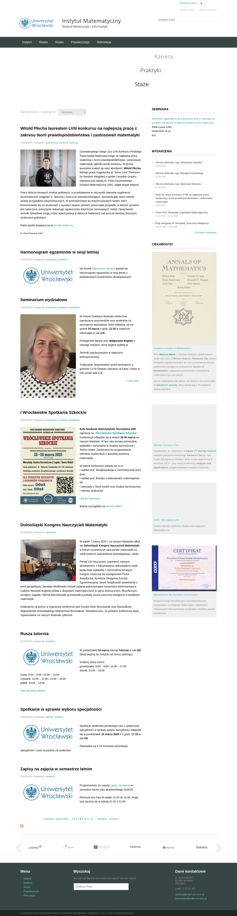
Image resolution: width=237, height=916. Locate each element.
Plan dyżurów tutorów (32, 690)
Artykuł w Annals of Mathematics (172, 348)
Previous (18, 848)
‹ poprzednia (61, 818)
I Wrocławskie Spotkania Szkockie (53, 412)
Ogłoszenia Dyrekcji (103, 268)
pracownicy (52, 142)
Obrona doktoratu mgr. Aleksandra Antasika (179, 162)
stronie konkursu (63, 225)
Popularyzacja (80, 42)
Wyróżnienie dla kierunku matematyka (175, 594)
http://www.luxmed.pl (35, 848)
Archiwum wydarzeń (206, 232)
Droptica (102, 913)
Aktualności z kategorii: (38, 112)
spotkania (74, 307)
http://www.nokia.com (135, 848)
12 (92, 818)
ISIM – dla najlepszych (166, 520)
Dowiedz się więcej (188, 3)
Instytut (27, 42)
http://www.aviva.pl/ (168, 848)
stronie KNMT (113, 506)
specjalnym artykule (166, 385)
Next (218, 848)
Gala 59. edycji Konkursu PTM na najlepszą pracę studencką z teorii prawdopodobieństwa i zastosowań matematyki (184, 198)
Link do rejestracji (90, 498)
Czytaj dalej (133, 380)
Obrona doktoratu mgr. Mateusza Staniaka (178, 184)
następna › (102, 818)
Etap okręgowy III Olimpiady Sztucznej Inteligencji (182, 223)
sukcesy (73, 142)
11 (88, 818)
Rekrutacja (104, 42)
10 (85, 818)
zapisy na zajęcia (120, 785)
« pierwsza (48, 818)
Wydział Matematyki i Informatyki (85, 26)
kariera (49, 716)
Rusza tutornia (34, 633)
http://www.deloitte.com (201, 848)
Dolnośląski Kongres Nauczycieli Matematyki (64, 525)
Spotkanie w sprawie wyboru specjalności (61, 709)
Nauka (43, 42)
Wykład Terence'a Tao (166, 445)
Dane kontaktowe (208, 10)
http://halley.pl (68, 848)
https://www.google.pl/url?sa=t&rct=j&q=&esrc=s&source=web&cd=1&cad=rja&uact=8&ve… (101, 848)
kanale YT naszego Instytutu (201, 451)
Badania (28, 882)
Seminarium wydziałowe (43, 299)
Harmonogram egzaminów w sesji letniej (59, 252)
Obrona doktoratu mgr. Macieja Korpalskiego (179, 173)
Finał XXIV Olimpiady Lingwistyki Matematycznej (181, 212)
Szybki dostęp (188, 10)
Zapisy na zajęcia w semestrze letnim (56, 769)
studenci (63, 142)
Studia (59, 42)
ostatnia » (114, 818)
